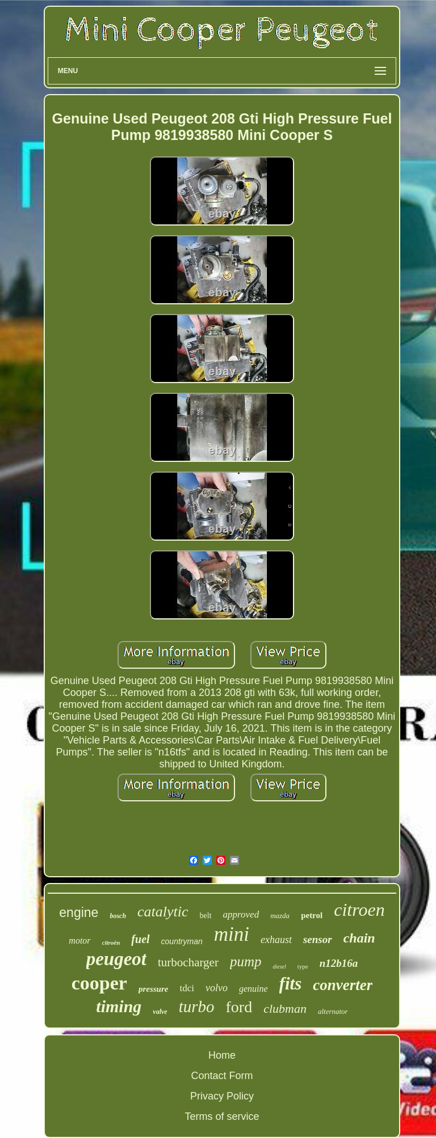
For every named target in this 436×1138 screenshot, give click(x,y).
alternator (333, 1011)
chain (359, 938)
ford (239, 1007)
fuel (140, 939)
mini (231, 934)
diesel (279, 966)
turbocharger (188, 962)
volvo (217, 987)
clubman (285, 1008)
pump (246, 961)
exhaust (276, 939)
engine (78, 912)
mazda (280, 915)
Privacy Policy (222, 1096)
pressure (154, 988)
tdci (186, 988)
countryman (182, 941)
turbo (197, 1006)
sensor (317, 939)
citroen (359, 909)
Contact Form (222, 1075)
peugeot (116, 959)
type (302, 966)
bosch (118, 916)
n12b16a (339, 963)
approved (241, 914)
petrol (311, 915)
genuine (253, 988)
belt (206, 915)
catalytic (162, 911)
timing (118, 1006)
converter (342, 984)
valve (160, 1012)
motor (79, 940)
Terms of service (222, 1116)
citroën (111, 942)
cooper (99, 983)
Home (222, 1055)
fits (290, 983)
